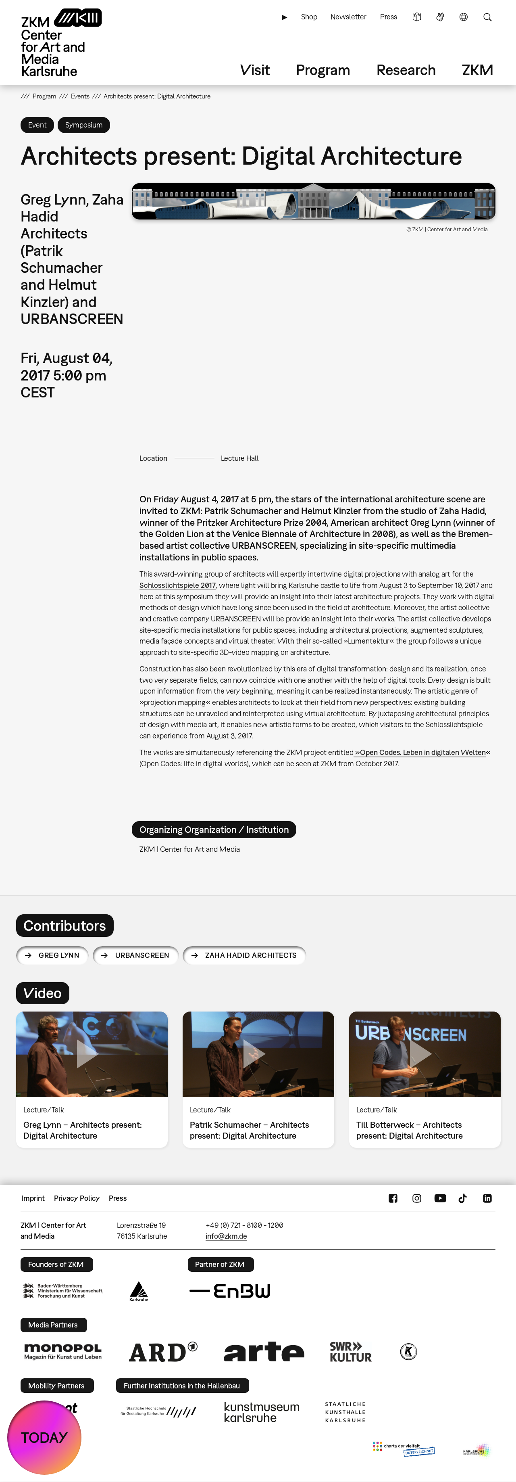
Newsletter (348, 17)
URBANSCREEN (142, 955)
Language (464, 17)
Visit (255, 69)
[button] (313, 201)
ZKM (477, 69)
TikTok (464, 1198)
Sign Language (440, 17)
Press (388, 17)
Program (323, 69)
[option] (92, 1080)
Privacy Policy (77, 1198)
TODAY (44, 1437)
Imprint (33, 1198)
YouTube (440, 1198)
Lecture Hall (240, 458)
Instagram (417, 1198)
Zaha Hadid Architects (251, 955)
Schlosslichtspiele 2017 (177, 585)
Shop (309, 17)
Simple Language (417, 17)
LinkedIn (487, 1198)
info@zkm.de (226, 1236)
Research (406, 69)
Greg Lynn (59, 955)
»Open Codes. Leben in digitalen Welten (420, 752)
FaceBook (393, 1198)
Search (487, 17)
